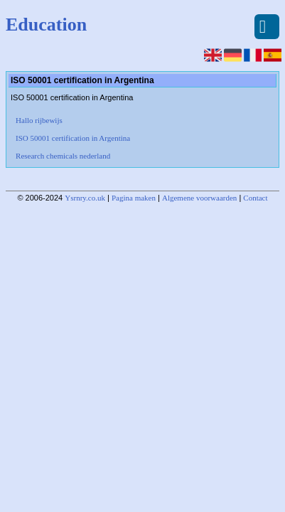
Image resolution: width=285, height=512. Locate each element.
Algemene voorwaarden (199, 197)
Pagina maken (134, 197)
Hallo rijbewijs (39, 120)
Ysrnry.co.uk (85, 197)
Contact (255, 197)
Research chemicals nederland (63, 155)
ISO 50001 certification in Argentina (73, 138)
